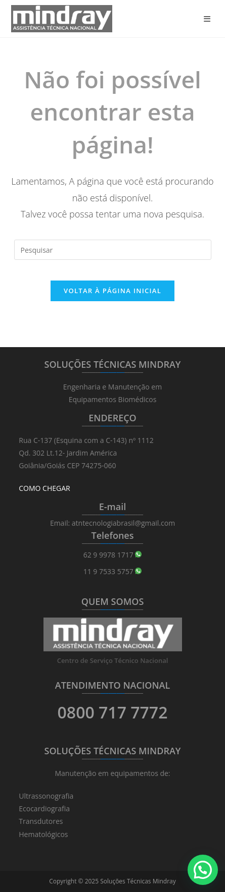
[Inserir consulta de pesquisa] (112, 250)
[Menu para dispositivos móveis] (209, 19)
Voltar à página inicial (112, 290)
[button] (203, 870)
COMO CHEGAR (44, 488)
